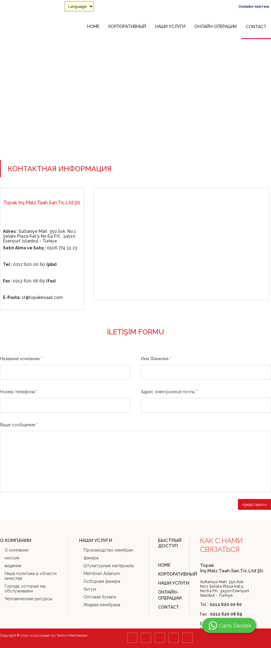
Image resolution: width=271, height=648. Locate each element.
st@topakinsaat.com (33, 297)
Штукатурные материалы (109, 565)
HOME (93, 26)
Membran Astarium (102, 573)
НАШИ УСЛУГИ (170, 26)
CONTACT (256, 26)
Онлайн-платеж (254, 7)
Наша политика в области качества (30, 576)
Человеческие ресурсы (28, 598)
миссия (12, 557)
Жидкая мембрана (102, 604)
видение (13, 565)
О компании (17, 550)
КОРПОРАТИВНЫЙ (127, 26)
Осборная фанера (102, 581)
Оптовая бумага (100, 597)
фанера (91, 557)
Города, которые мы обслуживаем (25, 588)
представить (254, 504)
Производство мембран (108, 550)
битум (90, 589)
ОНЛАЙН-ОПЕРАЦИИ (215, 26)
